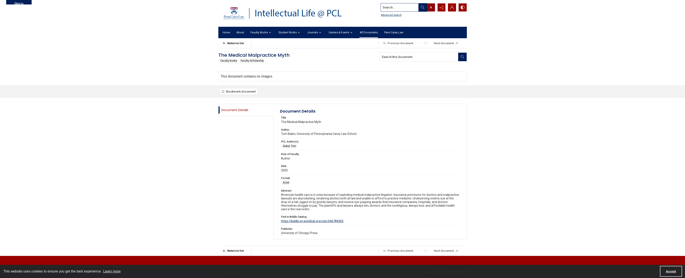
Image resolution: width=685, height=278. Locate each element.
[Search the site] (399, 7)
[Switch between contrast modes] (463, 7)
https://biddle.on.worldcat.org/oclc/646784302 (312, 221)
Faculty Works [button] (261, 32)
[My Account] (452, 7)
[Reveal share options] (441, 7)
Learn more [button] (112, 271)
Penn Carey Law (393, 32)
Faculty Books (228, 60)
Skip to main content (19, 3)
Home (226, 32)
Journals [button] (314, 32)
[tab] (246, 110)
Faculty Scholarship (252, 60)
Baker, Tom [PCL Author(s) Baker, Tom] (289, 146)
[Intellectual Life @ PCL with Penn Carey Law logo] (286, 13)
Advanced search (391, 15)
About (240, 32)
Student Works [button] (289, 32)
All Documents (369, 32)
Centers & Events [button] (341, 32)
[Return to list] (237, 43)
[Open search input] (431, 7)
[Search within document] (462, 57)
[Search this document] (419, 57)
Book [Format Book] (286, 182)
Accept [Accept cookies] (671, 271)
